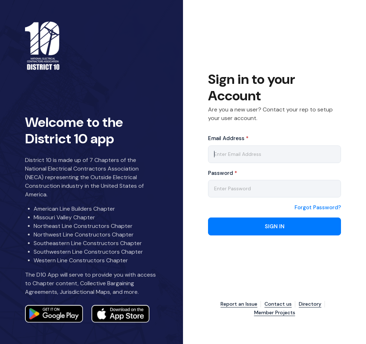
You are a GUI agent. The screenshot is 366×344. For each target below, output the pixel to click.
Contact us (278, 304)
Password (222, 173)
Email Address (228, 138)
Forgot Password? (318, 207)
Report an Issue (239, 304)
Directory (310, 304)
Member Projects (274, 313)
